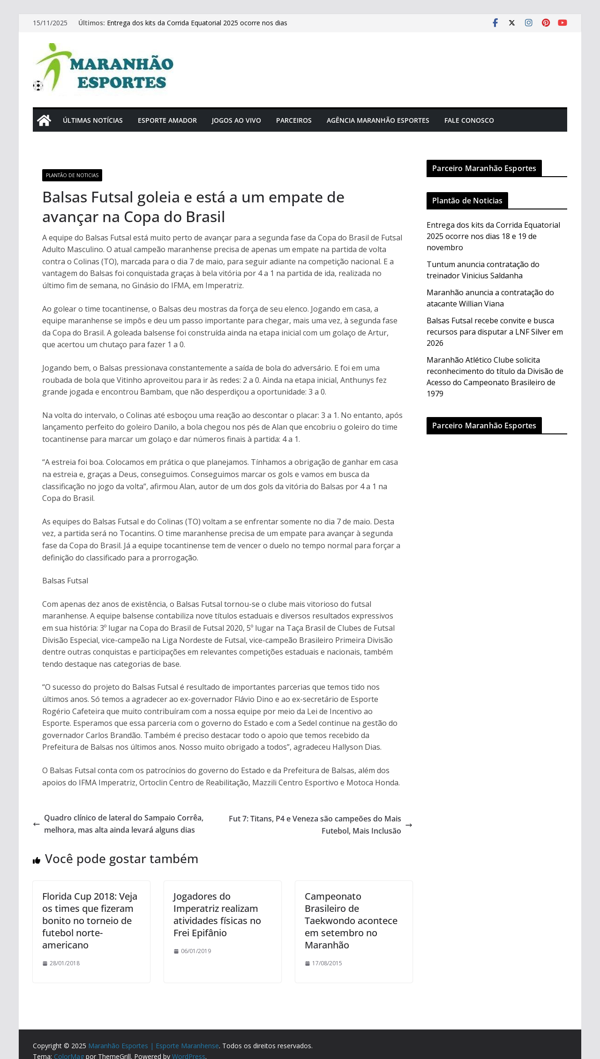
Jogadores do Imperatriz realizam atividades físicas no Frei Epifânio (217, 914)
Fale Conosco (469, 120)
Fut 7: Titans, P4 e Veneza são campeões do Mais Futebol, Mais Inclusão (320, 824)
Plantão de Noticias (72, 175)
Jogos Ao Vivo (236, 120)
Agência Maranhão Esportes (378, 120)
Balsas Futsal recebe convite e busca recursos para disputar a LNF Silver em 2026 (495, 331)
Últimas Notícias (93, 120)
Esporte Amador (167, 120)
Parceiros (294, 120)
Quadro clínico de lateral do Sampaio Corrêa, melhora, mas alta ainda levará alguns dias (118, 824)
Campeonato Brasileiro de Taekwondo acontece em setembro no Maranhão (351, 920)
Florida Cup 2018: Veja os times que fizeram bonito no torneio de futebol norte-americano (89, 920)
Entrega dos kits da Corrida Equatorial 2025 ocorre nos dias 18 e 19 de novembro (493, 236)
